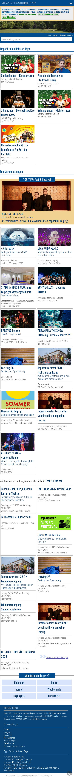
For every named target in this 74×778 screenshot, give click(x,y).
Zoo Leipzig (13, 716)
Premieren (64, 716)
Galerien (7, 719)
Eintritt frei (36, 719)
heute (49, 35)
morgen (55, 35)
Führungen (26, 713)
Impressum (32, 775)
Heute (45, 713)
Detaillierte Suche (66, 35)
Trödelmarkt (44, 719)
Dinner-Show (38, 716)
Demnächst (8, 713)
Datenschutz (22, 775)
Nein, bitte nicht (9, 17)
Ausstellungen (39, 713)
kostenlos (8, 735)
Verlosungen (21, 718)
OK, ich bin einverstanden (48, 14)
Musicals (54, 716)
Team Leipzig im (45, 775)
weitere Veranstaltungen (53, 657)
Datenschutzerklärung (27, 14)
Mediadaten (10, 775)
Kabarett (20, 716)
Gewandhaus (18, 713)
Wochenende (55, 713)
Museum (13, 719)
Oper (59, 716)
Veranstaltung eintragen (14, 746)
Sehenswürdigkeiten (29, 716)
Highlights (45, 716)
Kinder (29, 719)
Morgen (32, 713)
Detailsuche (9, 743)
